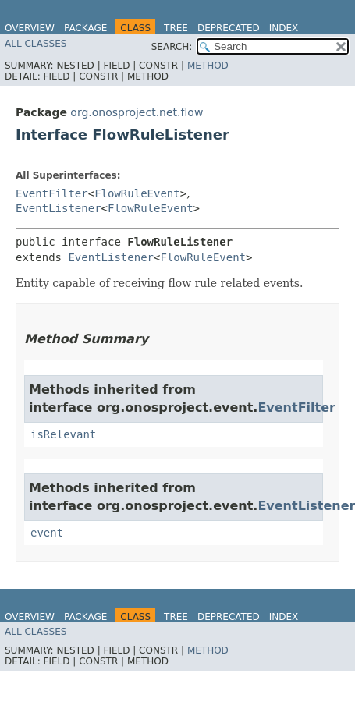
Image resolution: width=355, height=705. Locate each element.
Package (85, 28)
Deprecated (228, 28)
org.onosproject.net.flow (136, 112)
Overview (30, 28)
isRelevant (63, 434)
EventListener (58, 208)
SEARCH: (172, 46)
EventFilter (52, 193)
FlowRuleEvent (137, 193)
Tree (176, 28)
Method (208, 65)
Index (284, 28)
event (46, 532)
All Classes (35, 43)
